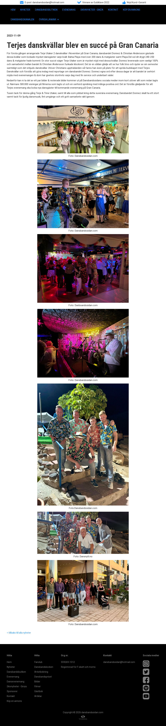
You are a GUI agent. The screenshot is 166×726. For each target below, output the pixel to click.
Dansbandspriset (43, 676)
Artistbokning (41, 672)
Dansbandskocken (43, 667)
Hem (13, 9)
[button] (49, 19)
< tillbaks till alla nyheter (19, 632)
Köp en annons (131, 9)
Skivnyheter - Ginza (91, 9)
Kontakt (113, 9)
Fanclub (38, 662)
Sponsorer (12, 691)
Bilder (37, 681)
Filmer (37, 686)
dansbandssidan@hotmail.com (119, 662)
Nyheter (25, 9)
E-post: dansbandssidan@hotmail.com (44, 2)
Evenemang (69, 9)
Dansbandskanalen (22, 19)
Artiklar (38, 696)
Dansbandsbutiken (46, 9)
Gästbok (38, 691)
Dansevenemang (15, 681)
